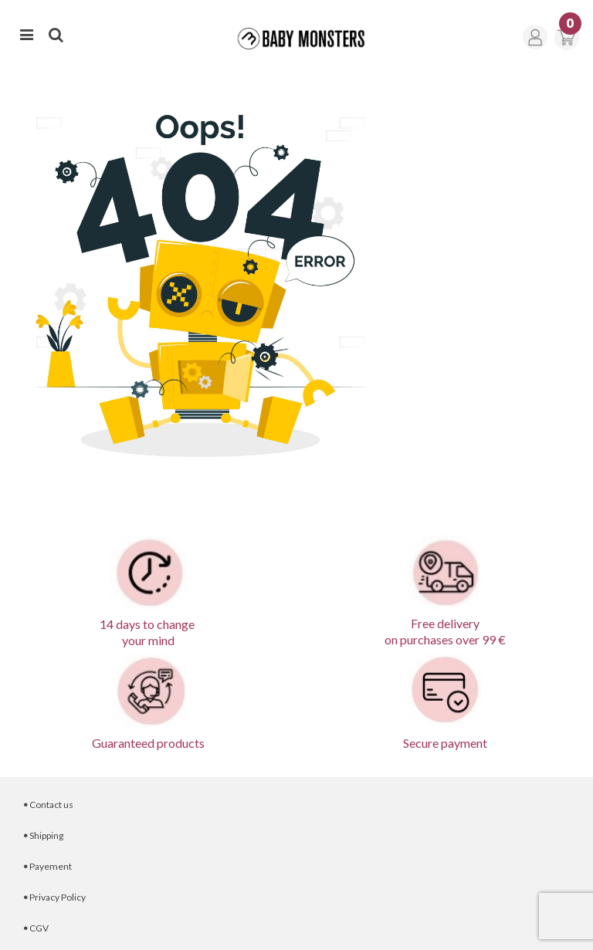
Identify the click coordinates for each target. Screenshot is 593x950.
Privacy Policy (54, 897)
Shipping (43, 835)
